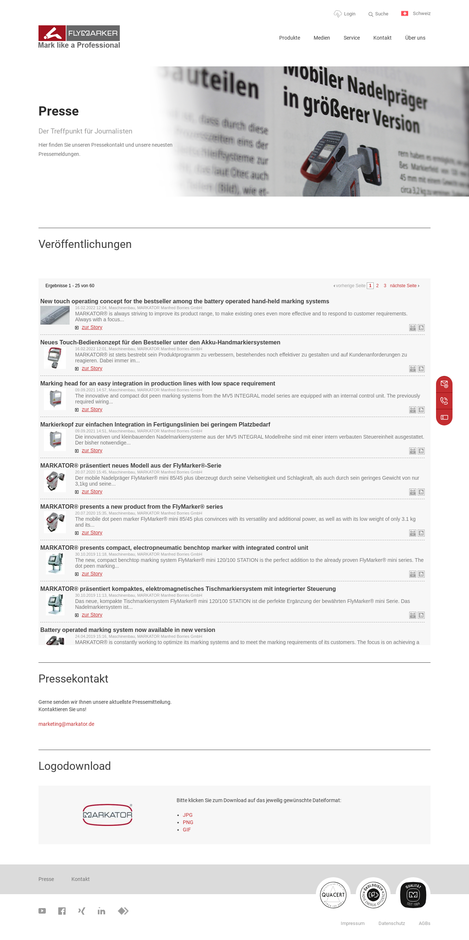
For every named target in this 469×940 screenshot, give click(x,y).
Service (352, 38)
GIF (187, 830)
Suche (381, 14)
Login (349, 14)
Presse (46, 879)
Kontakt (382, 38)
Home (264, 41)
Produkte (289, 38)
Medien (322, 38)
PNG (188, 822)
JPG (188, 815)
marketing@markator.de (66, 724)
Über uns (415, 38)
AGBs (425, 923)
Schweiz (416, 14)
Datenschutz (391, 923)
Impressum (353, 923)
